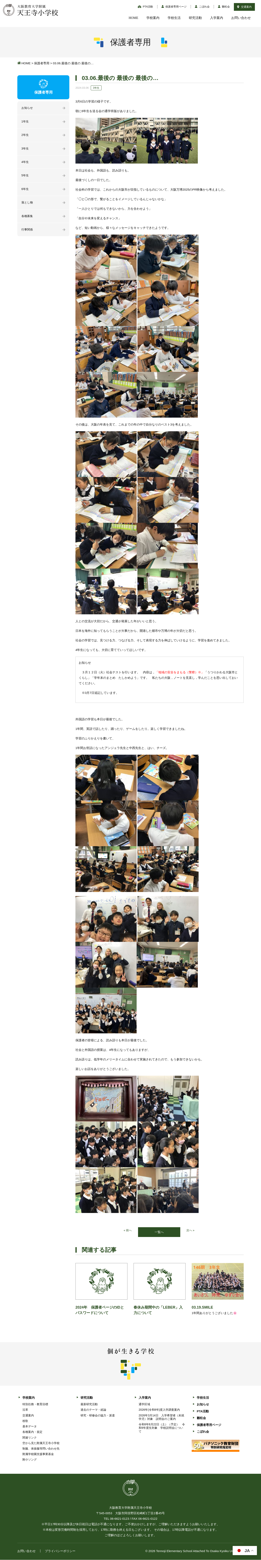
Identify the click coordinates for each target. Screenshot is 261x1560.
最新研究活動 (89, 1404)
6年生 (25, 191)
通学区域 (144, 1404)
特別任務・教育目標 (35, 1404)
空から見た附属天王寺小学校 (41, 1443)
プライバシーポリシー (60, 1551)
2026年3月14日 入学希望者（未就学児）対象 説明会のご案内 (161, 1417)
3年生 (25, 149)
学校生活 (174, 18)
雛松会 (224, 6)
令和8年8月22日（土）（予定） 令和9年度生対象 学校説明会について (162, 1428)
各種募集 (27, 219)
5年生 (25, 177)
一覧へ (159, 1232)
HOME (133, 18)
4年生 (25, 163)
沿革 (25, 1410)
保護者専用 (41, 63)
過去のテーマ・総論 (93, 1410)
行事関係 (27, 232)
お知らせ (27, 108)
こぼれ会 (202, 6)
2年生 (25, 136)
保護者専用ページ (174, 6)
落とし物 (27, 205)
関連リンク (29, 1437)
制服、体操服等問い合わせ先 (41, 1449)
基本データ (29, 1426)
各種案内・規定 (32, 1432)
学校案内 (152, 18)
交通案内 (244, 6)
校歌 (25, 1421)
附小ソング (29, 1460)
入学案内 (216, 18)
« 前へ (127, 1230)
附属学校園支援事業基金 (38, 1454)
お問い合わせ (241, 18)
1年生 (25, 122)
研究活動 (195, 18)
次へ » (190, 1230)
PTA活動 (145, 6)
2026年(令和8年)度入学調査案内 (159, 1410)
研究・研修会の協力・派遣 (98, 1415)
